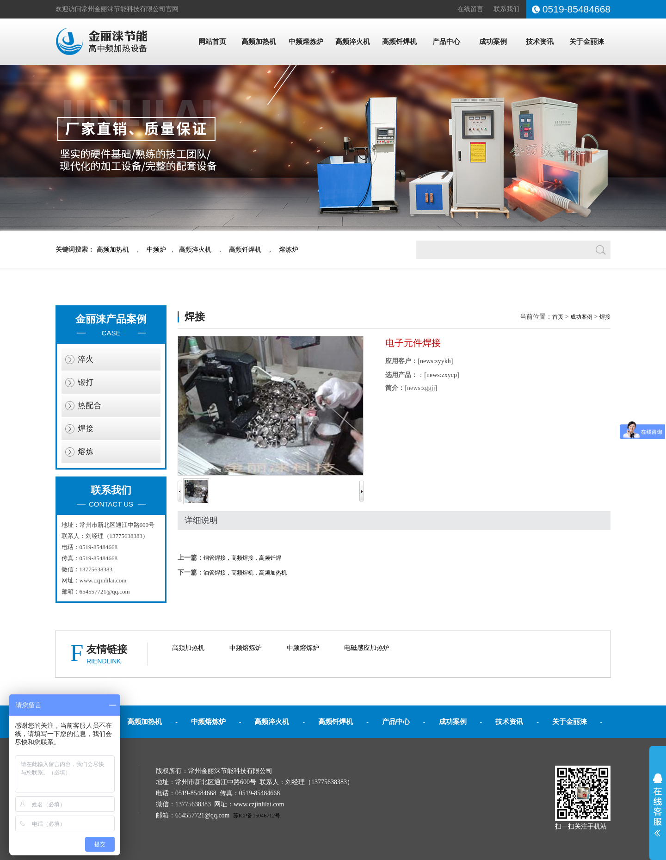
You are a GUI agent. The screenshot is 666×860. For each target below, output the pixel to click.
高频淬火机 (352, 41)
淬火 (85, 359)
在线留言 (470, 9)
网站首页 (212, 41)
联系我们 (506, 9)
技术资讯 (540, 41)
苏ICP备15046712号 (257, 815)
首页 (557, 317)
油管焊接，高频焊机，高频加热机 (245, 572)
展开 (657, 804)
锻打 (85, 382)
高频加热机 (258, 41)
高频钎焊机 (399, 41)
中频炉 (156, 249)
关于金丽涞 (586, 41)
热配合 (89, 405)
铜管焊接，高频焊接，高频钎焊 (242, 558)
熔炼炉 (288, 249)
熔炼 (85, 451)
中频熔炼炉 (306, 41)
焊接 (85, 428)
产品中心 (446, 41)
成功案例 (493, 41)
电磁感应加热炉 (366, 647)
